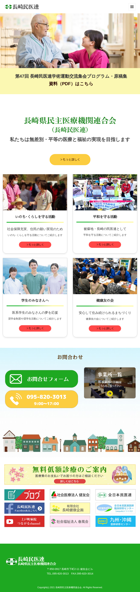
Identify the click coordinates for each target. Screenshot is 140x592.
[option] (70, 40)
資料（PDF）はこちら (71, 83)
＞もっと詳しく (70, 159)
